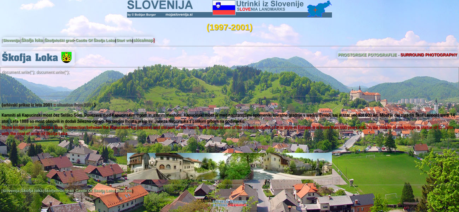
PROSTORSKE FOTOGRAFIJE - (397, 54)
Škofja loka (32, 40)
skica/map (143, 40)
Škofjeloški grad (58, 40)
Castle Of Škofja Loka (95, 40)
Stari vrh (124, 40)
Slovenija (11, 40)
